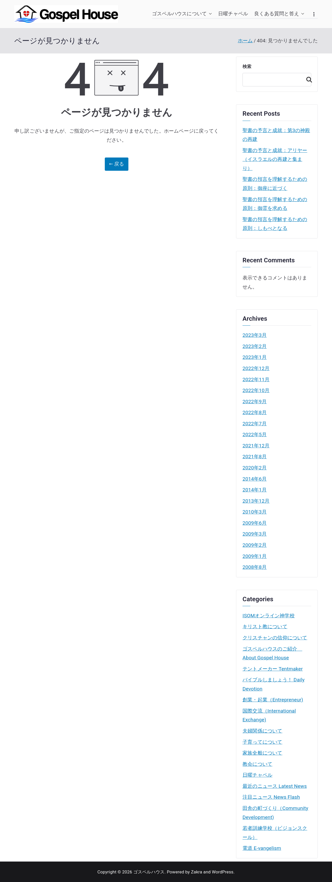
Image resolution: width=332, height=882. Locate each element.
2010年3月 (255, 512)
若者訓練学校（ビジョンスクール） (275, 832)
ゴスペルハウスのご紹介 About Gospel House (272, 653)
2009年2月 (255, 545)
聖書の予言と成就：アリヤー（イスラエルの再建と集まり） (275, 159)
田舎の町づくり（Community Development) (275, 812)
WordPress (222, 871)
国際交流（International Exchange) (269, 715)
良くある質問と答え (279, 13)
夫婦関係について (262, 731)
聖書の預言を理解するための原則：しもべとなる (275, 223)
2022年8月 (255, 412)
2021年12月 (256, 446)
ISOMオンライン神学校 (269, 616)
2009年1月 (255, 556)
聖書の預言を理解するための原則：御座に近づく (275, 183)
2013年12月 (256, 501)
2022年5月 (255, 434)
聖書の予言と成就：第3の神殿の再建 (276, 134)
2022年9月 (255, 402)
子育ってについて (262, 742)
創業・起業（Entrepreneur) (273, 700)
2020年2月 (255, 468)
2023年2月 (255, 346)
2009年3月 (255, 534)
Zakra (196, 871)
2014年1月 (255, 490)
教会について (257, 764)
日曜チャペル (233, 14)
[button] (209, 13)
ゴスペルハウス (148, 871)
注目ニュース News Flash (271, 797)
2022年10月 (256, 390)
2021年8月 (255, 457)
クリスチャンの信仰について (275, 638)
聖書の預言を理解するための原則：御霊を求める (275, 203)
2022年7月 (255, 424)
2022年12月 (256, 368)
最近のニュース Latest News (275, 786)
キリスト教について (265, 627)
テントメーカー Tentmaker (273, 669)
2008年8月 (255, 567)
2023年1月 (255, 357)
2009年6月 (255, 523)
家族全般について (262, 753)
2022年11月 (256, 379)
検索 (247, 66)
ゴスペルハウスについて (182, 13)
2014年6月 (255, 479)
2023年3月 (255, 335)
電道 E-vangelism (262, 848)
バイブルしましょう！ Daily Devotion (274, 684)
